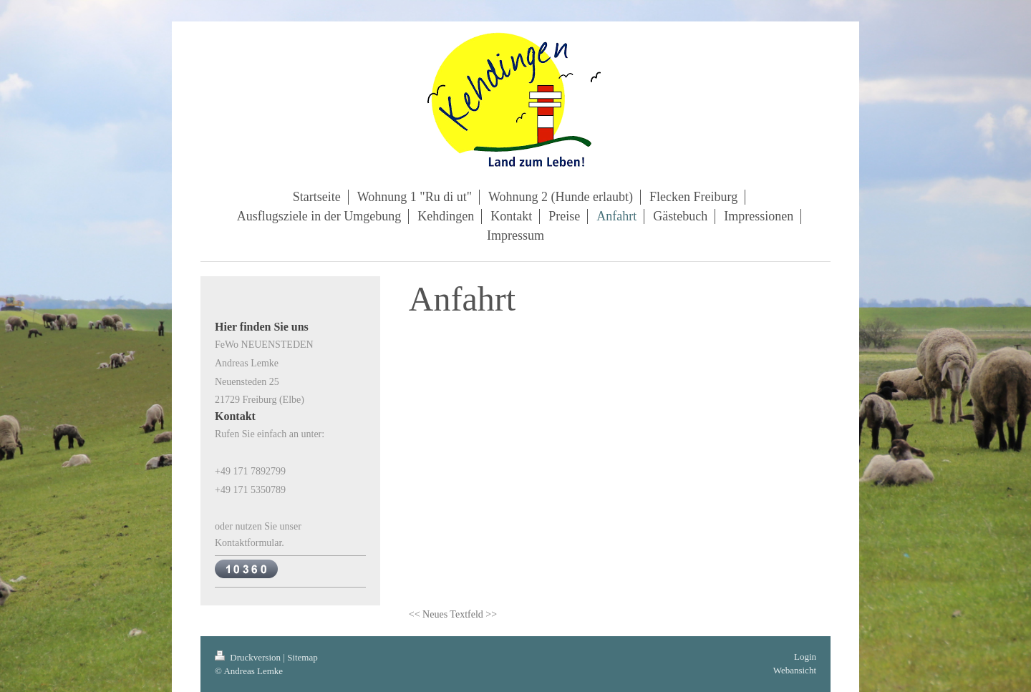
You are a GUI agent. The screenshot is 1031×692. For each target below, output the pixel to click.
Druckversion (249, 657)
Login (805, 656)
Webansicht (794, 670)
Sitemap (302, 657)
